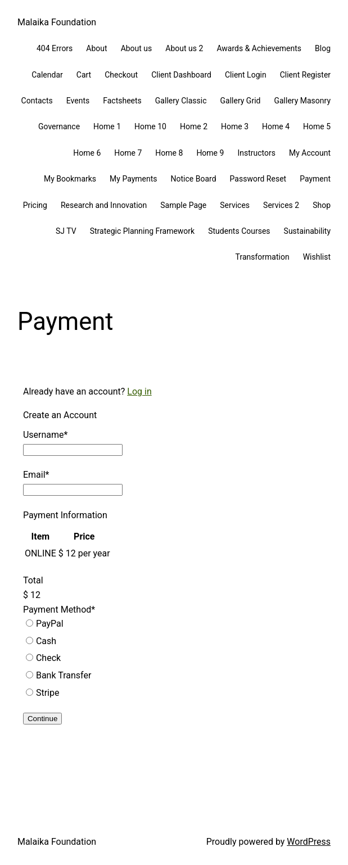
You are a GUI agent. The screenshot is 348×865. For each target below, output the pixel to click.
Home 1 (107, 126)
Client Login (245, 74)
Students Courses (239, 231)
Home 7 (128, 152)
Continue (42, 718)
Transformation (263, 256)
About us (136, 48)
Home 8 (169, 152)
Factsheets (122, 100)
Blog (323, 48)
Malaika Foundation (56, 22)
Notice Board (193, 178)
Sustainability (307, 231)
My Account (310, 152)
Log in (139, 391)
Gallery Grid (240, 100)
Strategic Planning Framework (142, 231)
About (96, 48)
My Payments (133, 178)
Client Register (305, 74)
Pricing (35, 205)
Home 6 (87, 152)
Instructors (256, 152)
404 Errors (55, 48)
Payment (315, 178)
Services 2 (281, 205)
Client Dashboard (181, 74)
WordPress (309, 841)
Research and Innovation (104, 205)
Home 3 (234, 126)
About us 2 (184, 48)
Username (45, 434)
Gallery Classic (181, 100)
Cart (83, 74)
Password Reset (258, 178)
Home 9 (210, 152)
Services (235, 205)
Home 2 (193, 126)
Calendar (47, 74)
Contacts (37, 100)
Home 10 (150, 126)
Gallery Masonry (302, 100)
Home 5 (317, 126)
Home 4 (276, 126)
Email (36, 474)
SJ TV (66, 231)
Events (77, 100)
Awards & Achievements (258, 48)
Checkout (121, 74)
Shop (322, 205)
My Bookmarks (70, 178)
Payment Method (59, 609)
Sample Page (183, 205)
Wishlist (317, 256)
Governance (59, 126)
